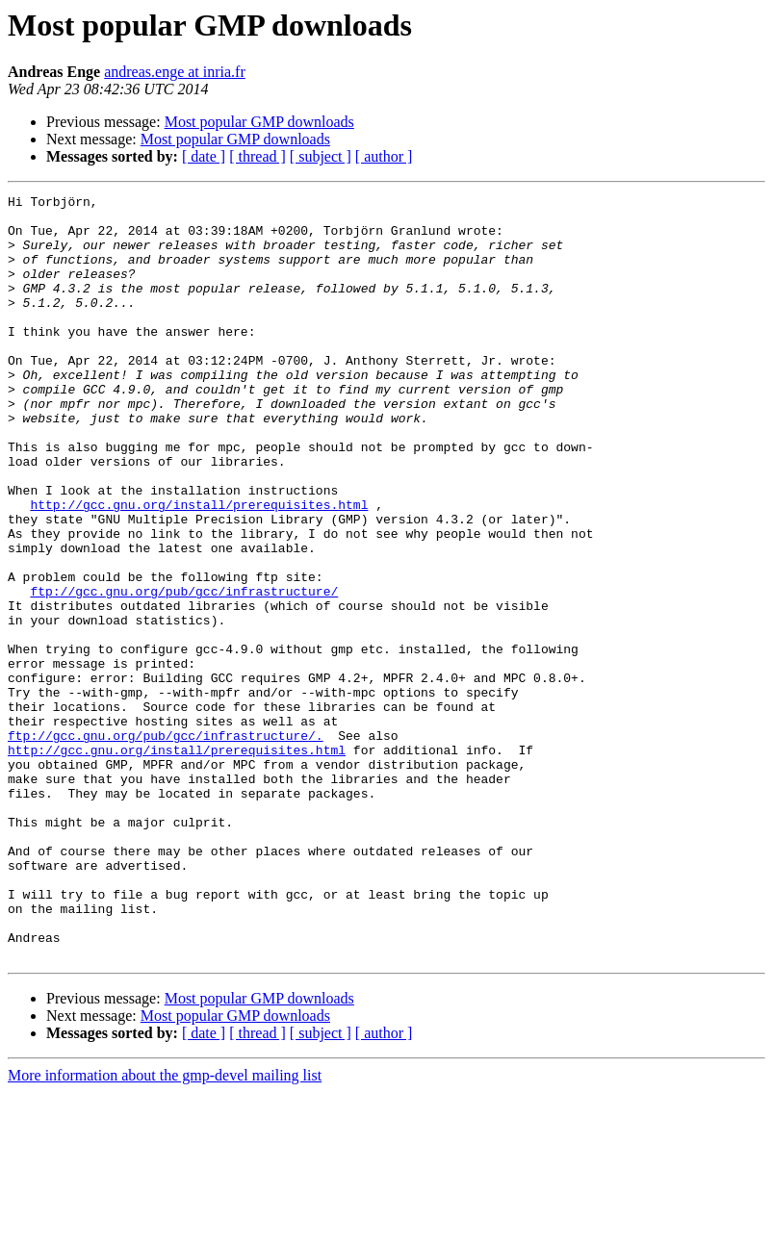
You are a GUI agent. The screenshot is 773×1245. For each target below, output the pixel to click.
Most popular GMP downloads (259, 122)
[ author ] (384, 156)
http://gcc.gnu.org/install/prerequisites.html (199, 567)
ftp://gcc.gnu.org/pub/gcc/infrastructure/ (184, 671)
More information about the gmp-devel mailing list (165, 1228)
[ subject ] (320, 156)
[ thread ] (257, 156)
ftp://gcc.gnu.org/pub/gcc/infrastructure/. (165, 844)
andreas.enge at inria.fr (174, 72)
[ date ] (203, 156)
